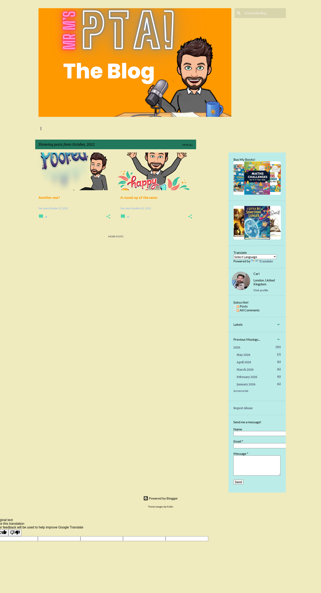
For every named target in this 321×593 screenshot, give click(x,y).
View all (187, 144)
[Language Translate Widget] (255, 256)
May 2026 (243, 355)
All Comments (248, 310)
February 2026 (247, 377)
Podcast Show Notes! (106, 128)
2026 (236, 347)
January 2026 (246, 384)
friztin (170, 506)
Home (42, 128)
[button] (108, 217)
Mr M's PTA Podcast (68, 128)
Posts (242, 306)
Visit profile (260, 290)
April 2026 (244, 362)
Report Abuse (243, 408)
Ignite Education (143, 128)
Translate (262, 261)
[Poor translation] (14, 532)
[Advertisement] (212, 214)
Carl (256, 273)
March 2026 (245, 369)
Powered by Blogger (160, 498)
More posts (115, 236)
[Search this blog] (264, 13)
